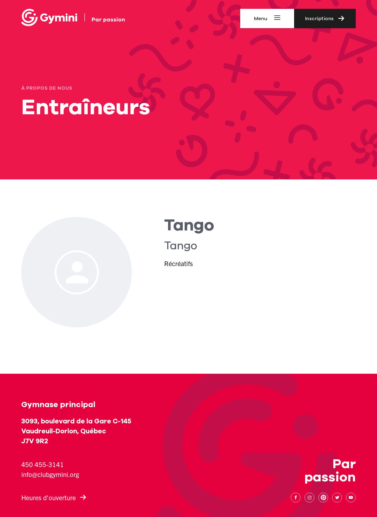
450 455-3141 (42, 464)
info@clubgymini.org (50, 474)
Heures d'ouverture (54, 497)
